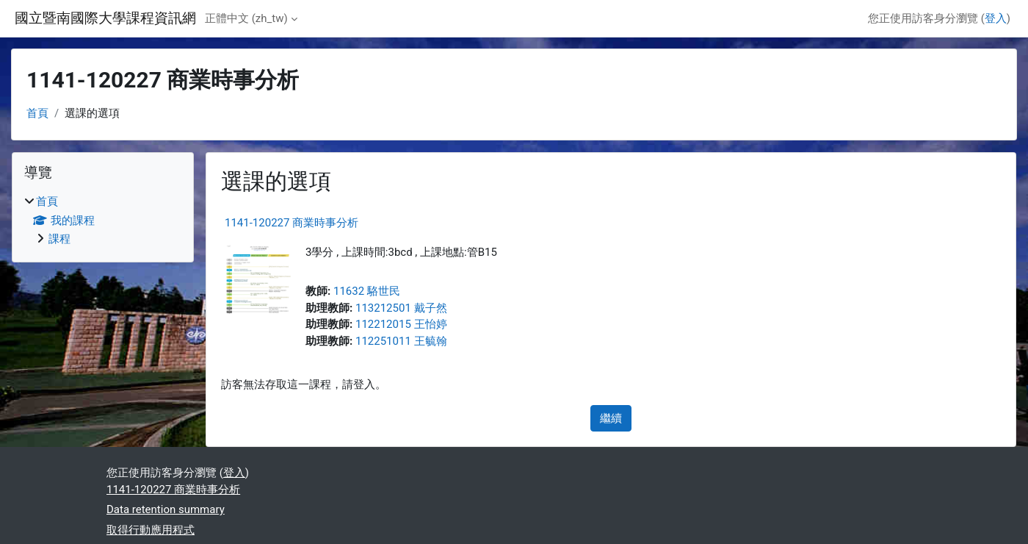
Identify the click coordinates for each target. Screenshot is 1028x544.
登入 (996, 18)
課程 (59, 239)
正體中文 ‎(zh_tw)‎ (246, 18)
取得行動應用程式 (150, 530)
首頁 (37, 113)
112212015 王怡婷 (401, 324)
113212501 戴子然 (401, 308)
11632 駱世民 (366, 291)
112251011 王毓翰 (401, 341)
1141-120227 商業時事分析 (291, 222)
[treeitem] (102, 220)
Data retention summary (165, 509)
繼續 (611, 418)
